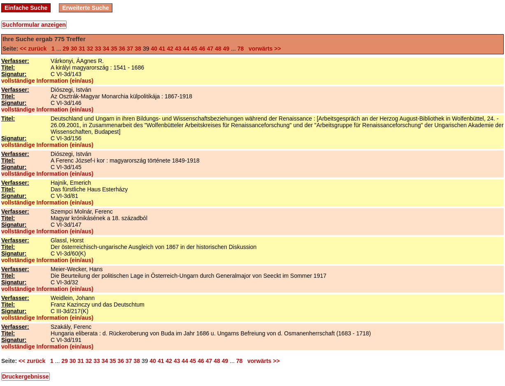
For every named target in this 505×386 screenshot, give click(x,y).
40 (154, 48)
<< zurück (35, 48)
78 (240, 48)
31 (82, 48)
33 (98, 48)
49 (226, 48)
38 (138, 48)
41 (162, 48)
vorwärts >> (263, 48)
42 (170, 48)
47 (210, 48)
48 (218, 48)
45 (194, 48)
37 (130, 48)
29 (66, 48)
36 (122, 48)
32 (90, 48)
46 (202, 48)
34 (106, 48)
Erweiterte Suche (85, 8)
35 (114, 48)
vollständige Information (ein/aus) (47, 80)
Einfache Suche (26, 8)
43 (178, 48)
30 (74, 48)
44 (186, 48)
